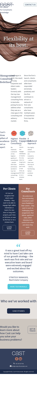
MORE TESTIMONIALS (18, 286)
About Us (10, 4)
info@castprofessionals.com (19, 366)
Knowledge (4, 12)
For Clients (4, 7)
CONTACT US (30, 4)
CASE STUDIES (19, 311)
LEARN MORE (9, 228)
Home (2, 4)
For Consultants (6, 10)
